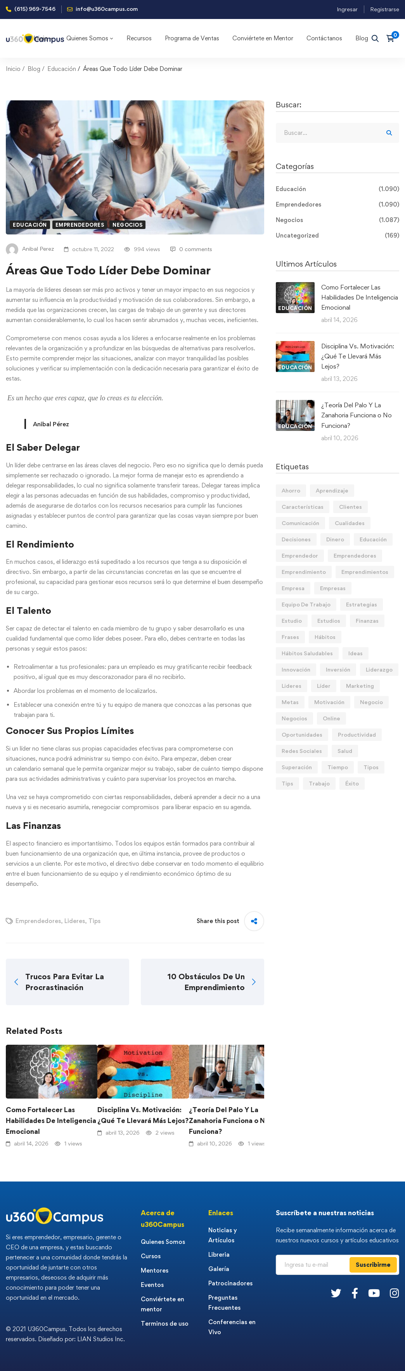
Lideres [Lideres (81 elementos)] (291, 685)
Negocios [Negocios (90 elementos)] (294, 718)
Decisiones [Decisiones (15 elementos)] (296, 539)
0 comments (191, 249)
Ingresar (347, 9)
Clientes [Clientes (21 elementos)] (350, 506)
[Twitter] (336, 1293)
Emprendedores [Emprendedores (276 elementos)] (355, 555)
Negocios (127, 225)
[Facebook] (354, 1293)
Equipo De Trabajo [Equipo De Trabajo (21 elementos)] (306, 604)
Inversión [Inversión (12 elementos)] (338, 669)
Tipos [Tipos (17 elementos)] (371, 767)
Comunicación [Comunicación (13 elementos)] (300, 523)
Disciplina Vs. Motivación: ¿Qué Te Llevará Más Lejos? (143, 1115)
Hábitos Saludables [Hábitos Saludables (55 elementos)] (307, 653)
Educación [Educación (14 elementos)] (373, 539)
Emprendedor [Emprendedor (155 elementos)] (300, 555)
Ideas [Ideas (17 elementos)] (355, 653)
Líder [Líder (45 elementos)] (324, 685)
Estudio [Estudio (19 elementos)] (292, 620)
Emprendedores (79, 225)
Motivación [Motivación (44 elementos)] (329, 702)
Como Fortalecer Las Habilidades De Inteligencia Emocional (51, 1120)
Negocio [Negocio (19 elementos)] (371, 702)
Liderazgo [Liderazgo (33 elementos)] (379, 669)
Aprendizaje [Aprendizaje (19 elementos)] (332, 490)
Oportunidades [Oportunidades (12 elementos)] (302, 734)
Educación (61, 68)
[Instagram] (394, 1293)
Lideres (74, 921)
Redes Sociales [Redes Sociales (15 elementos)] (302, 751)
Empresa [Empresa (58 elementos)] (293, 588)
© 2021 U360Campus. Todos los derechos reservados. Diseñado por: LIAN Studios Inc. (65, 1334)
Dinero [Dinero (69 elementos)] (335, 539)
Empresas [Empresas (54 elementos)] (333, 588)
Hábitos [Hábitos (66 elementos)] (325, 637)
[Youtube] (374, 1293)
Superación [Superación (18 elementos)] (297, 767)
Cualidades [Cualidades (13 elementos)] (350, 523)
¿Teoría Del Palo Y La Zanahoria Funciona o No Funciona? (229, 1120)
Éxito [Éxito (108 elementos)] (352, 783)
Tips (94, 921)
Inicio (13, 68)
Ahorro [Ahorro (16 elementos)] (291, 490)
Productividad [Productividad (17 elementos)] (357, 734)
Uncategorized (337, 236)
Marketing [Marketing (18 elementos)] (360, 685)
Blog (34, 68)
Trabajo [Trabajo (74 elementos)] (319, 783)
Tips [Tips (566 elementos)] (287, 783)
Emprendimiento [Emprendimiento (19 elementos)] (304, 571)
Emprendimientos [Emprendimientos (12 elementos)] (364, 571)
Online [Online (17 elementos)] (331, 718)
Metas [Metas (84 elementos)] (290, 702)
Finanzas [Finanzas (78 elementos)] (367, 620)
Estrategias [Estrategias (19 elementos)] (361, 604)
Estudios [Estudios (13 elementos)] (328, 620)
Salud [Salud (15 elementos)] (345, 751)
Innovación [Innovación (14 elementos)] (296, 669)
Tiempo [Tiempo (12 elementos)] (337, 767)
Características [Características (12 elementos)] (303, 506)
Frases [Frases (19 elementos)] (290, 637)
